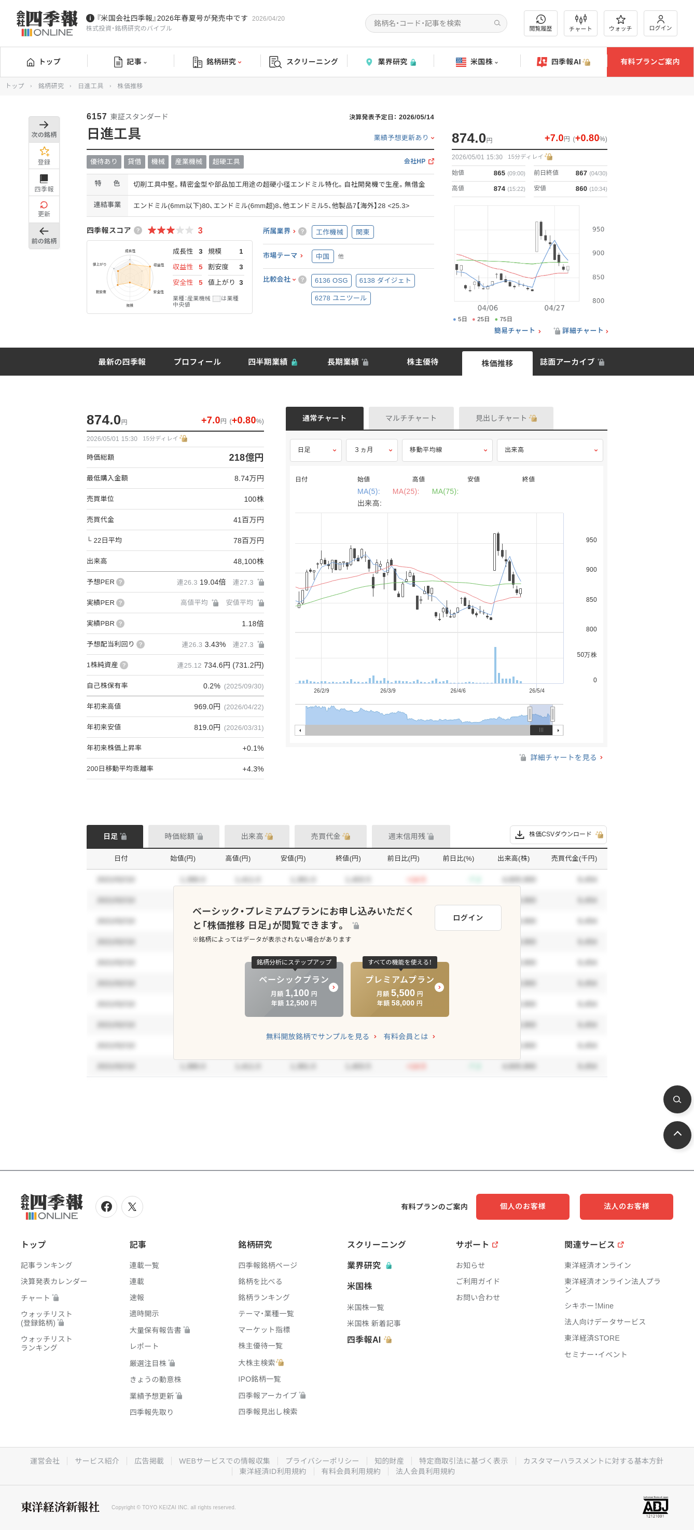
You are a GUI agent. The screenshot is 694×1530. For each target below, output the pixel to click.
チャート (580, 23)
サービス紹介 (97, 1461)
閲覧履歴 (541, 23)
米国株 (477, 62)
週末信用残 (407, 836)
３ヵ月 (363, 449)
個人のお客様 (523, 1206)
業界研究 (390, 62)
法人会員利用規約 (425, 1471)
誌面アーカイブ (567, 361)
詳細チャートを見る (557, 757)
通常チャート (324, 418)
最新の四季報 (122, 361)
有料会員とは (405, 1036)
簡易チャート (515, 331)
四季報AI (564, 62)
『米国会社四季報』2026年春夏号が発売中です (172, 18)
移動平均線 (426, 449)
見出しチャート (502, 418)
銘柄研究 (217, 62)
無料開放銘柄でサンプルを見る (318, 1036)
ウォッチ (620, 23)
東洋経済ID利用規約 (273, 1471)
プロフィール (197, 361)
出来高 (514, 449)
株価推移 (497, 363)
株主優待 (422, 361)
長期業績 (343, 361)
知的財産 (389, 1461)
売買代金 (326, 836)
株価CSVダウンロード (558, 835)
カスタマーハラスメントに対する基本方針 (593, 1461)
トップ (44, 62)
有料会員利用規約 (351, 1471)
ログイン (660, 23)
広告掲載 (149, 1461)
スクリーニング (303, 62)
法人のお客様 (626, 1206)
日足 (304, 449)
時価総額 (180, 836)
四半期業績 (268, 361)
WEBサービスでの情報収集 (224, 1461)
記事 (130, 62)
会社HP (415, 161)
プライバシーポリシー (322, 1461)
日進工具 (90, 86)
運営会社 (45, 1461)
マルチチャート (411, 418)
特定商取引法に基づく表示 (463, 1461)
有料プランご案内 (649, 62)
